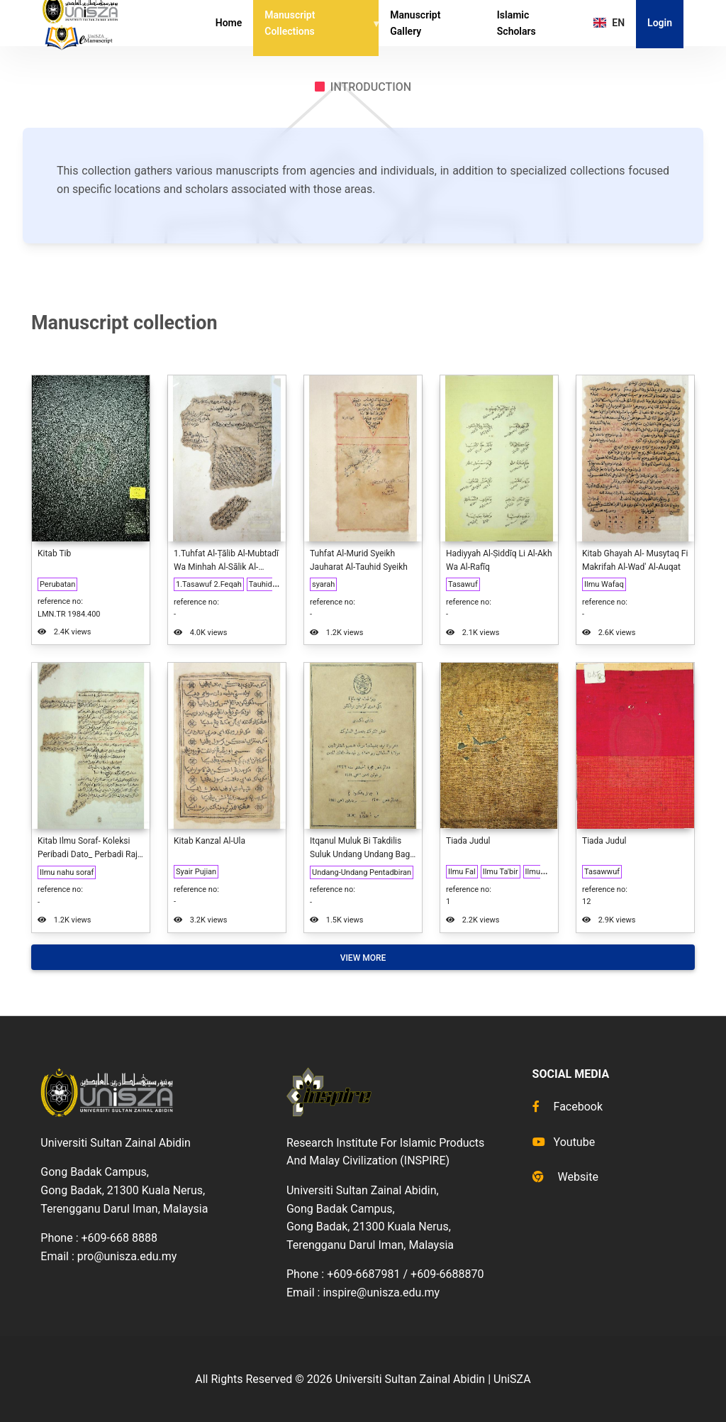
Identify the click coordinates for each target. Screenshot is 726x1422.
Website (565, 1177)
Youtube (564, 1142)
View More (363, 958)
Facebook (567, 1106)
